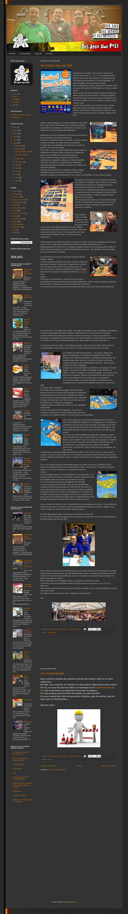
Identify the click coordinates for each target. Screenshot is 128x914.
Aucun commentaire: (75, 629)
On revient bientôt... (53, 673)
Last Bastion (26, 677)
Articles (12, 54)
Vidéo (15, 232)
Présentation (25, 54)
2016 (15, 140)
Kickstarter (16, 791)
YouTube (16, 102)
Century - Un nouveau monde (27, 655)
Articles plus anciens (109, 766)
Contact (49, 54)
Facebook (16, 94)
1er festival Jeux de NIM (56, 65)
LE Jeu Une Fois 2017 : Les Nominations (21, 778)
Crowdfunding (18, 202)
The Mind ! (28, 513)
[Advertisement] (79, 651)
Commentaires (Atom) (58, 770)
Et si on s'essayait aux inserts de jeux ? (28, 461)
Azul (14, 773)
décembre (19, 146)
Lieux (15, 216)
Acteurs (15, 191)
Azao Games (26, 366)
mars (17, 181)
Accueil (78, 766)
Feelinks (27, 411)
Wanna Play (17, 117)
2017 (15, 137)
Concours (16, 197)
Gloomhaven (17, 769)
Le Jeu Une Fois (19, 213)
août (17, 165)
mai (16, 174)
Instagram (16, 99)
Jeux (14, 211)
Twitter (15, 97)
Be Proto (16, 194)
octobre (18, 159)
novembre (19, 149)
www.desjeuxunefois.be (28, 586)
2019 (15, 130)
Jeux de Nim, (94, 76)
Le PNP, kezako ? (19, 764)
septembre (19, 162)
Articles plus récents (48, 766)
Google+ (16, 105)
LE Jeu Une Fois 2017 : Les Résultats (21, 753)
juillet (17, 168)
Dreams (27, 484)
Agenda (38, 54)
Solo (14, 230)
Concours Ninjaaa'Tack (28, 297)
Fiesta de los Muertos (28, 631)
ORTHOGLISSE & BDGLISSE (28, 272)
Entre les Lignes (27, 609)
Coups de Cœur (18, 200)
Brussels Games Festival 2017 (27, 322)
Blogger (73, 902)
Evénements (17, 208)
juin (16, 171)
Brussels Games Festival (22, 115)
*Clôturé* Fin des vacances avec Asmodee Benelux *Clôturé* (22, 785)
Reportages (51, 632)
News (49, 759)
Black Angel (28, 722)
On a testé (16, 224)
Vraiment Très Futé (20, 795)
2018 (15, 134)
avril (17, 178)
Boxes (26, 389)
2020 (15, 127)
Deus (103, 244)
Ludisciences (17, 219)
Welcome (27, 343)
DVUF (15, 205)
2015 (15, 143)
